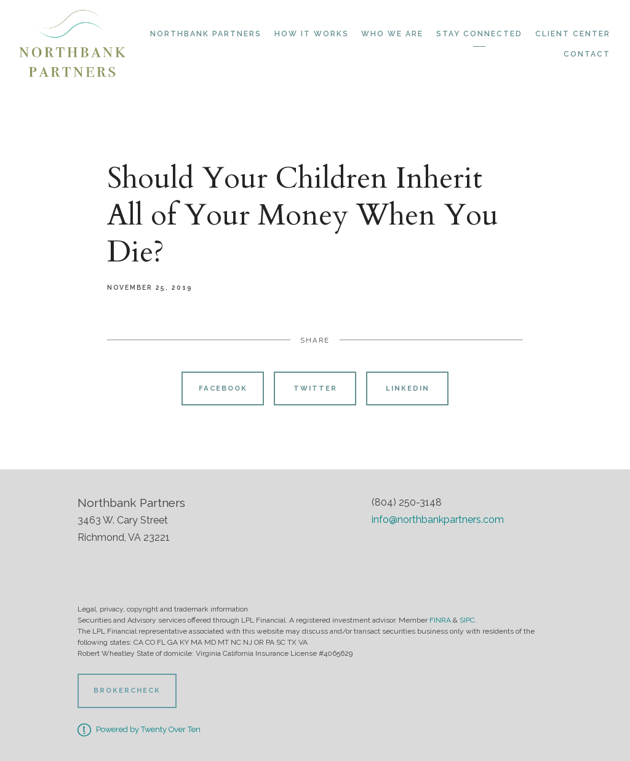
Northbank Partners (205, 34)
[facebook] (384, 553)
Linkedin (407, 388)
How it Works (311, 34)
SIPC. (468, 620)
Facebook (223, 388)
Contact (587, 54)
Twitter (315, 388)
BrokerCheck (127, 690)
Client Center (572, 34)
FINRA (440, 620)
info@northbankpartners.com (438, 519)
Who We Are (392, 34)
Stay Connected (479, 34)
